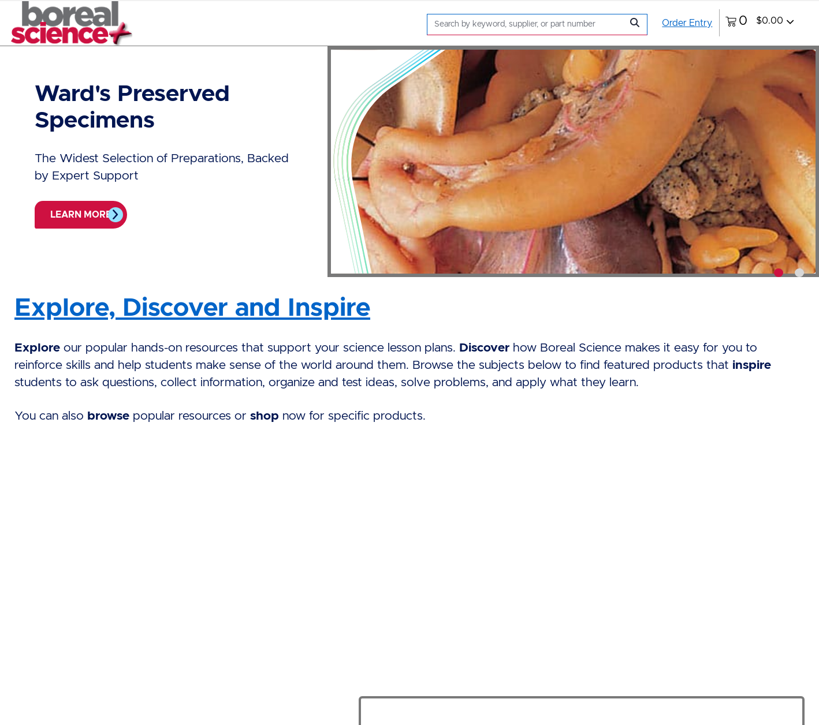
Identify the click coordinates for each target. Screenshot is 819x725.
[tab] (778, 272)
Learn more (80, 214)
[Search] (527, 24)
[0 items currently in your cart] (760, 22)
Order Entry (687, 23)
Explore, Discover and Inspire (192, 308)
